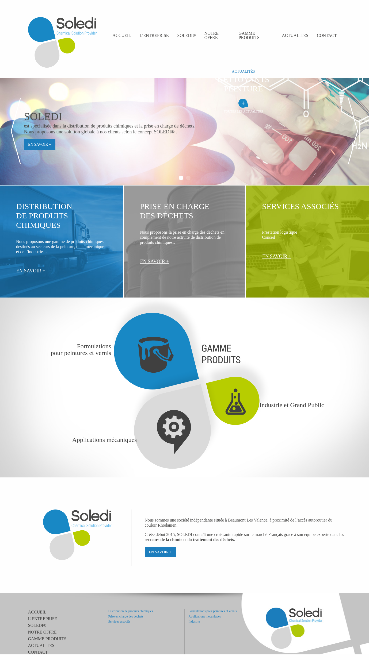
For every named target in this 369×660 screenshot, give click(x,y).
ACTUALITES (295, 35)
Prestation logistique (279, 232)
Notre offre (211, 35)
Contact (327, 35)
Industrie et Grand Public (292, 405)
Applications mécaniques (104, 440)
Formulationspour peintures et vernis (81, 349)
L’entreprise (154, 35)
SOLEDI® (186, 35)
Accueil (122, 35)
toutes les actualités (243, 111)
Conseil (268, 237)
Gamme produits (249, 35)
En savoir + (39, 144)
